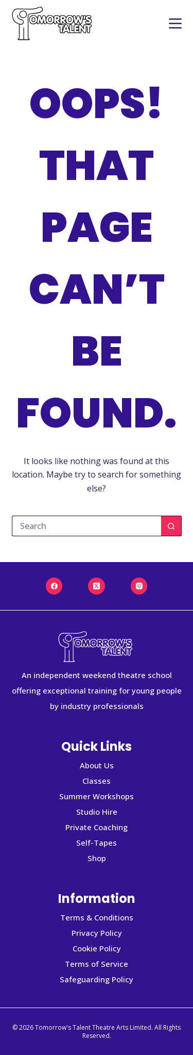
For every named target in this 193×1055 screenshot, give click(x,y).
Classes (96, 781)
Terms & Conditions (96, 917)
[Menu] (175, 23)
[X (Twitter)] (96, 586)
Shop (96, 858)
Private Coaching (96, 827)
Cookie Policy (97, 948)
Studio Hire (96, 811)
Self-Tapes (96, 842)
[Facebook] (54, 586)
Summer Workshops (96, 796)
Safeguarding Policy (96, 979)
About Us (97, 765)
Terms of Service (96, 964)
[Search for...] (86, 526)
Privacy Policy (97, 933)
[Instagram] (139, 586)
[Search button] (171, 526)
